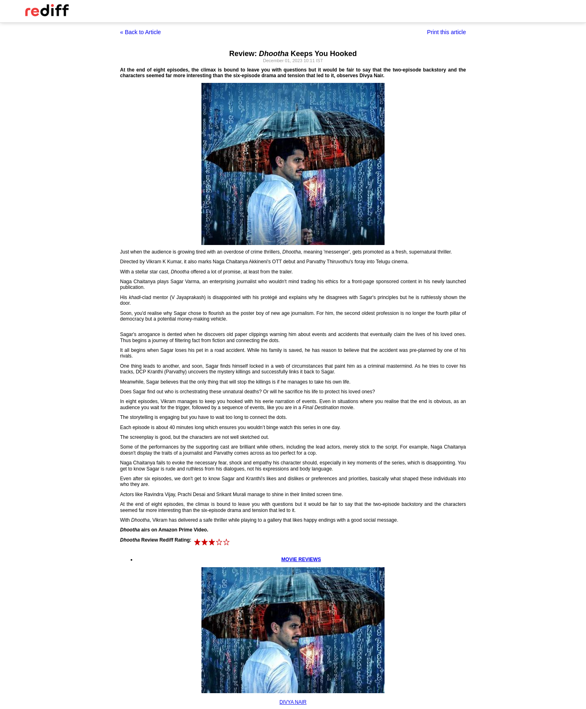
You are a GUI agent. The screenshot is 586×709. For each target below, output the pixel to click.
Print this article (446, 32)
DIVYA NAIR (293, 702)
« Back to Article (140, 32)
